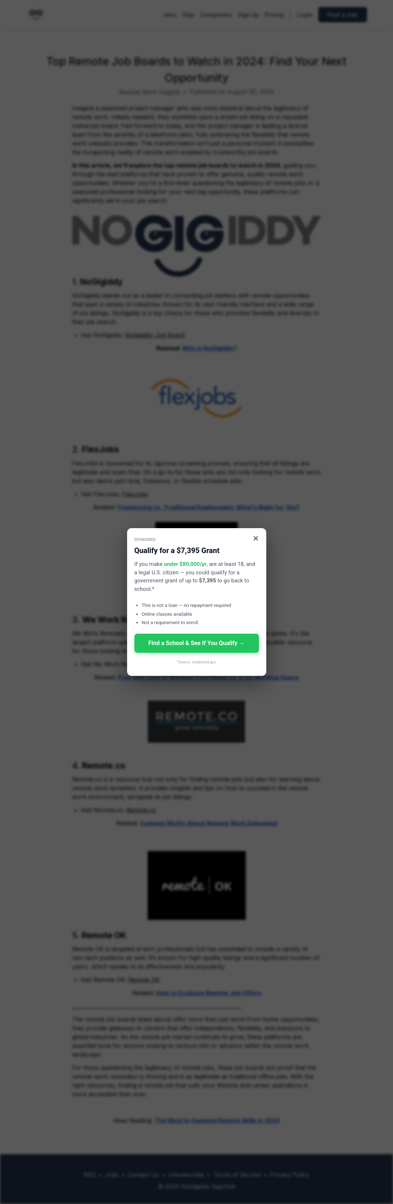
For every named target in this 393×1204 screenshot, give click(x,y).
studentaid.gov (204, 662)
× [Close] (256, 538)
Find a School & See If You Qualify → (196, 643)
